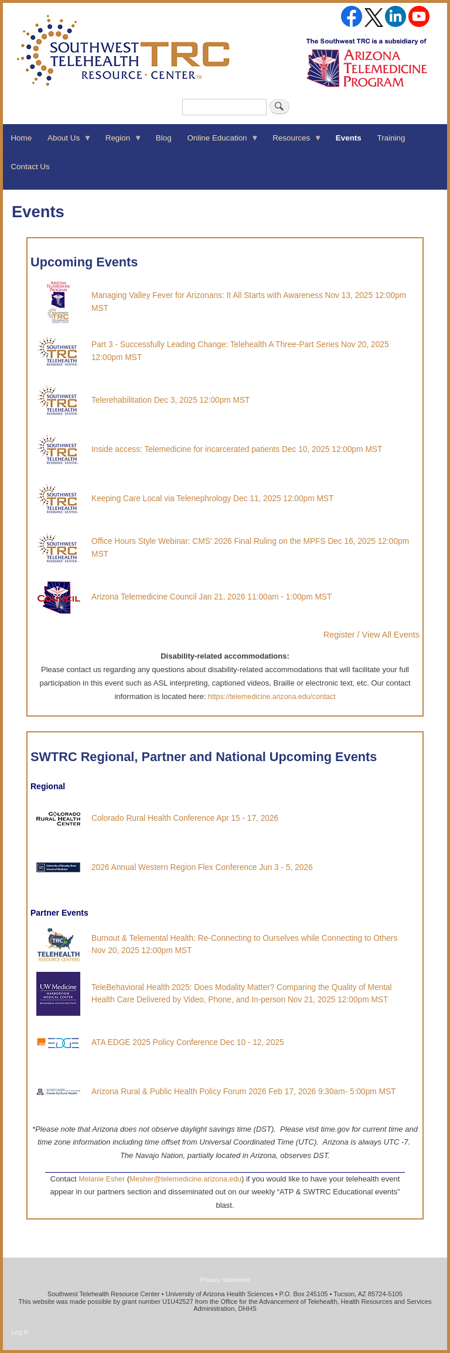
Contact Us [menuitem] (30, 166)
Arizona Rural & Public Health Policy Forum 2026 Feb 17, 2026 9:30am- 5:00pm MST (243, 1091)
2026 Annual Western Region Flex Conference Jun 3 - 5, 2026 (202, 867)
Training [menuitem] (391, 137)
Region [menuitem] (119, 141)
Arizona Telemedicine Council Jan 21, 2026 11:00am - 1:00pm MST (211, 596)
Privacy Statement (225, 1279)
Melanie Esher (102, 1179)
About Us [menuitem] (66, 141)
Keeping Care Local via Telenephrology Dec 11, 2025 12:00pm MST (212, 498)
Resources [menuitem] (293, 141)
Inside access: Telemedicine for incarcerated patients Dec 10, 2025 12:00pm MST (236, 449)
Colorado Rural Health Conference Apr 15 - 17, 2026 (184, 818)
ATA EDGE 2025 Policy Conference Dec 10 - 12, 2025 (187, 1042)
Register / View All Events (371, 634)
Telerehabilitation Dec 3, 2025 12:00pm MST (170, 400)
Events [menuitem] (349, 137)
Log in (20, 1331)
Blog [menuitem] (164, 137)
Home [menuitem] (21, 137)
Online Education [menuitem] (219, 141)
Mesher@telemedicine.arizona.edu (185, 1179)
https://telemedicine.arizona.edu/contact (272, 697)
